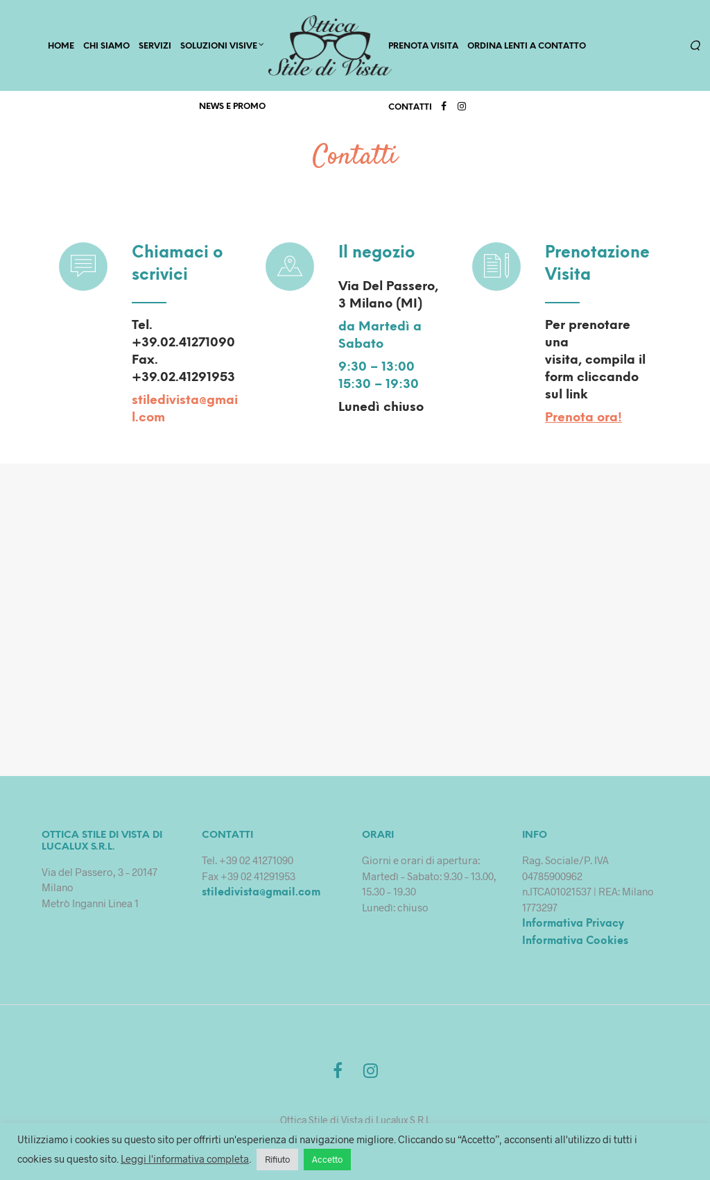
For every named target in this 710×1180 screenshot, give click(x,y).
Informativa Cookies (575, 941)
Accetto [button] (327, 1159)
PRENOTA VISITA (423, 46)
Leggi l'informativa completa (185, 1158)
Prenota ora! (583, 418)
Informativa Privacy (573, 923)
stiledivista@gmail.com (261, 892)
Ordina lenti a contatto (526, 46)
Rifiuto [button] (277, 1159)
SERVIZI (155, 46)
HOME (61, 46)
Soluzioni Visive (218, 46)
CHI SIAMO (106, 46)
